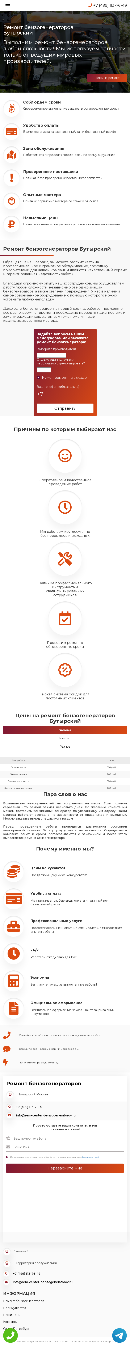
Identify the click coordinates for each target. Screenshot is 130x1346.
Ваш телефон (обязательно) (58, 387)
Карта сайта (61, 1341)
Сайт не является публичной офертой (93, 1341)
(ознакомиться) (90, 1157)
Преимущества (14, 1308)
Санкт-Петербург (16, 1329)
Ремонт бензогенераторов (23, 1301)
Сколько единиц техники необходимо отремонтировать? (61, 361)
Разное (65, 746)
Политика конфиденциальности (33, 1341)
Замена (65, 730)
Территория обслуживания (36, 1263)
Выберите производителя (56, 349)
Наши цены (12, 1315)
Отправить (65, 408)
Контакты (10, 1322)
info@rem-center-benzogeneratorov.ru (46, 1115)
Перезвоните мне (65, 1168)
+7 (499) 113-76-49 (107, 5)
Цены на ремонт (107, 78)
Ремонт (65, 738)
